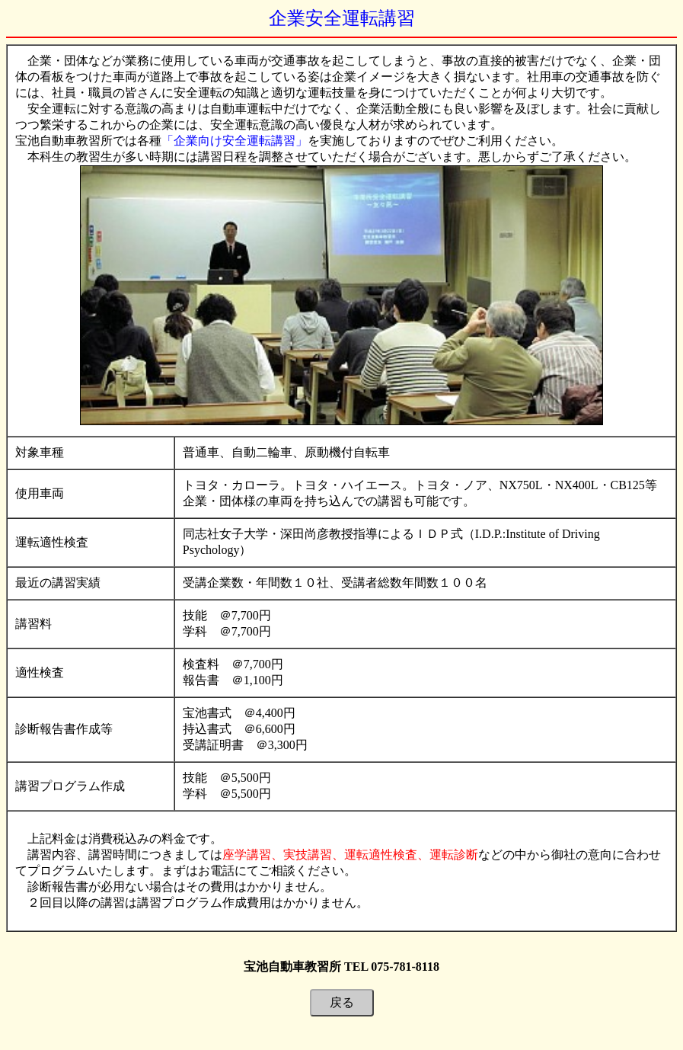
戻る (342, 1002)
